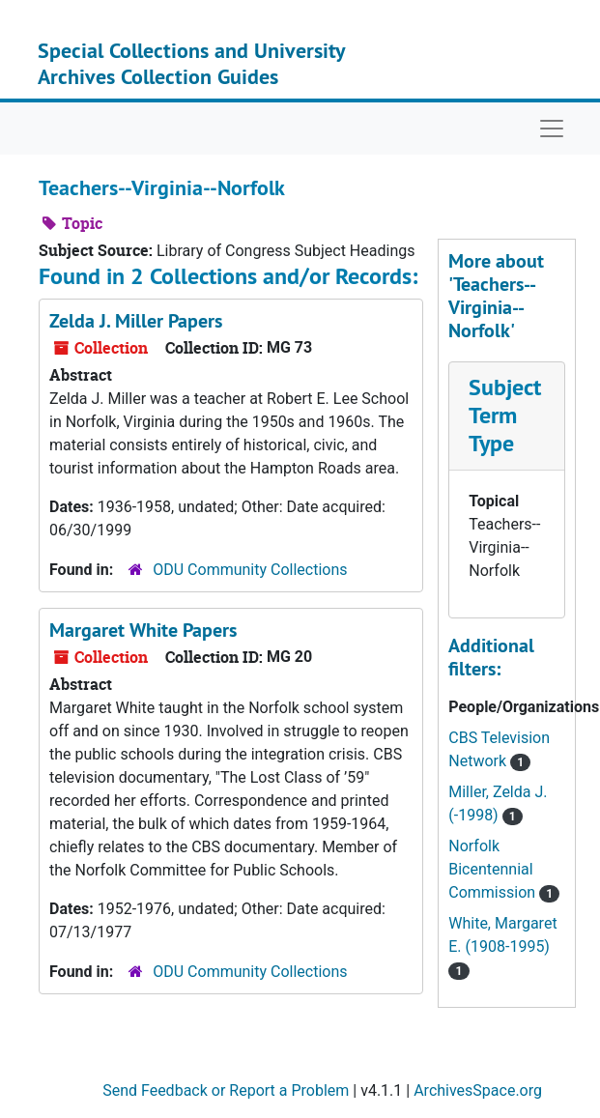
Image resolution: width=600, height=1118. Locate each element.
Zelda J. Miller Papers (135, 320)
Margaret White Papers (143, 630)
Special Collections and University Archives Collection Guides (191, 63)
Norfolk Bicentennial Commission (493, 869)
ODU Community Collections (250, 569)
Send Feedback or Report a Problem (225, 1090)
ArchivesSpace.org (478, 1090)
